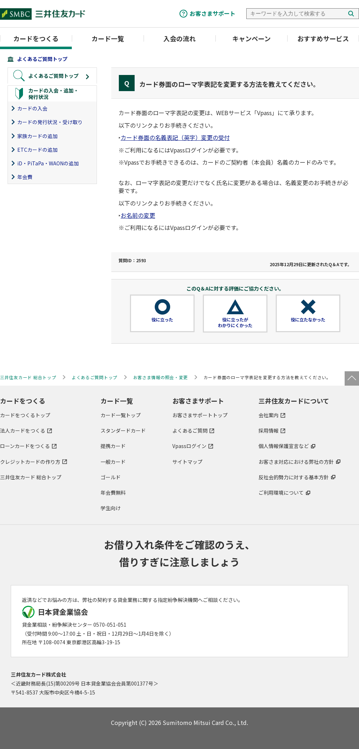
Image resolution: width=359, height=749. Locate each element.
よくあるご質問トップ (42, 58)
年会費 (24, 176)
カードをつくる (36, 38)
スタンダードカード (123, 430)
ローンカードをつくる (25, 445)
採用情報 (268, 430)
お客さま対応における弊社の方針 (296, 461)
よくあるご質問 (190, 430)
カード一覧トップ (121, 415)
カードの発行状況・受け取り (50, 122)
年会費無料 (113, 492)
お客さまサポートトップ (200, 415)
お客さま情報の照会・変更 (160, 377)
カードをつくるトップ (25, 415)
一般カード (113, 461)
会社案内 (268, 415)
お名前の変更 (138, 215)
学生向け (111, 508)
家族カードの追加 (37, 136)
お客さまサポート (213, 13)
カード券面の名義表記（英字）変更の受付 (175, 137)
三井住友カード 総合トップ (30, 477)
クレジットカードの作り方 (30, 461)
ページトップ (352, 378)
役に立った (162, 319)
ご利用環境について (281, 492)
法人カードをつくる (22, 430)
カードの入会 (32, 108)
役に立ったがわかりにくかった (235, 322)
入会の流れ (179, 38)
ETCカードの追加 (37, 149)
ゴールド (111, 477)
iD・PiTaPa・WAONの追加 (48, 163)
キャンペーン (251, 38)
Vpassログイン (189, 445)
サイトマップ (187, 461)
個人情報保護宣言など (283, 445)
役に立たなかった (308, 319)
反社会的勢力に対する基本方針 (293, 477)
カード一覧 (108, 38)
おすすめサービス (323, 38)
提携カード (113, 445)
